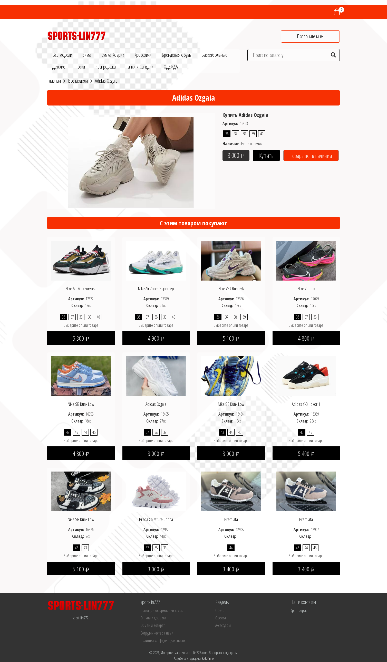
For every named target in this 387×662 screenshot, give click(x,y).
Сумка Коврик (112, 54)
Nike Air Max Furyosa (80, 288)
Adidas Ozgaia (156, 404)
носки (80, 66)
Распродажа (105, 66)
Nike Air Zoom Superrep (156, 288)
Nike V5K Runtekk (231, 288)
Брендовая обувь (176, 54)
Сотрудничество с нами (156, 633)
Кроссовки (142, 54)
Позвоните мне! (310, 36)
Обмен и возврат (152, 625)
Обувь (219, 610)
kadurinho (208, 658)
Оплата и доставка (153, 618)
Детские (58, 66)
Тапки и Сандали (139, 66)
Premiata (231, 519)
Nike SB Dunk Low (81, 404)
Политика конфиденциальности (162, 640)
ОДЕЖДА (171, 66)
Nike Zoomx (306, 288)
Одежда (220, 618)
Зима (86, 54)
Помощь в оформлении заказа (161, 610)
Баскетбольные (214, 54)
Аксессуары (223, 625)
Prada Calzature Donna (156, 519)
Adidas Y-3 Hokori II (306, 404)
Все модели (62, 54)
